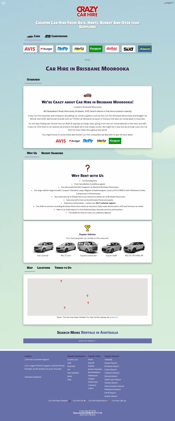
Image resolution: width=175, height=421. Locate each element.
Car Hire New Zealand (59, 400)
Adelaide (108, 359)
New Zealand (73, 372)
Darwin (91, 363)
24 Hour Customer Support (37, 359)
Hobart (91, 378)
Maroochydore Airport (114, 386)
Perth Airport (110, 392)
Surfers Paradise (95, 369)
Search (115, 317)
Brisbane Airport (112, 366)
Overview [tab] (33, 79)
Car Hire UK (79, 400)
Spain (69, 376)
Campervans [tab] (55, 36)
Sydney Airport (111, 396)
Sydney (91, 366)
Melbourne (93, 375)
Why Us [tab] (32, 153)
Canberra (92, 385)
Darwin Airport (111, 376)
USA (69, 363)
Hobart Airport (111, 382)
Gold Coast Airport (113, 379)
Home (87, 59)
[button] (61, 281)
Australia (71, 366)
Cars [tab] (33, 36)
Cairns (91, 388)
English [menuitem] (168, 2)
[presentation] (56, 36)
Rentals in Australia (99, 332)
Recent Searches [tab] (52, 153)
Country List (72, 359)
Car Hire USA (119, 400)
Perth (90, 359)
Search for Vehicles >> (87, 341)
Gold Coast (93, 382)
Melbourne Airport (113, 389)
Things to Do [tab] (63, 267)
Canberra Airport (112, 372)
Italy (69, 379)
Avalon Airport (111, 363)
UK (68, 369)
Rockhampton (94, 372)
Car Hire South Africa (98, 400)
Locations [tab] (43, 267)
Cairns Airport (111, 369)
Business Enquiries (34, 377)
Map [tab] (30, 267)
